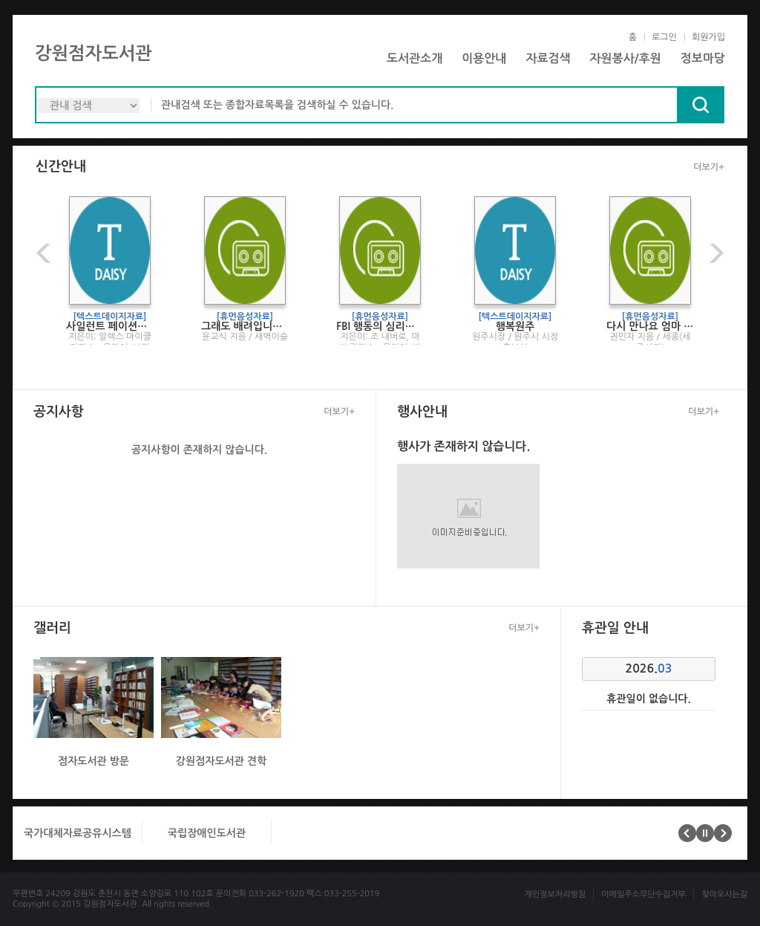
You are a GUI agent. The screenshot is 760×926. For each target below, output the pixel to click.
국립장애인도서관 (207, 833)
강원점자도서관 (93, 53)
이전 (45, 253)
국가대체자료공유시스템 (77, 833)
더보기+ (708, 167)
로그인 (664, 37)
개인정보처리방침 (555, 894)
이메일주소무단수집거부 (643, 894)
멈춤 (705, 833)
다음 (714, 253)
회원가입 (708, 37)
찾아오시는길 (724, 894)
